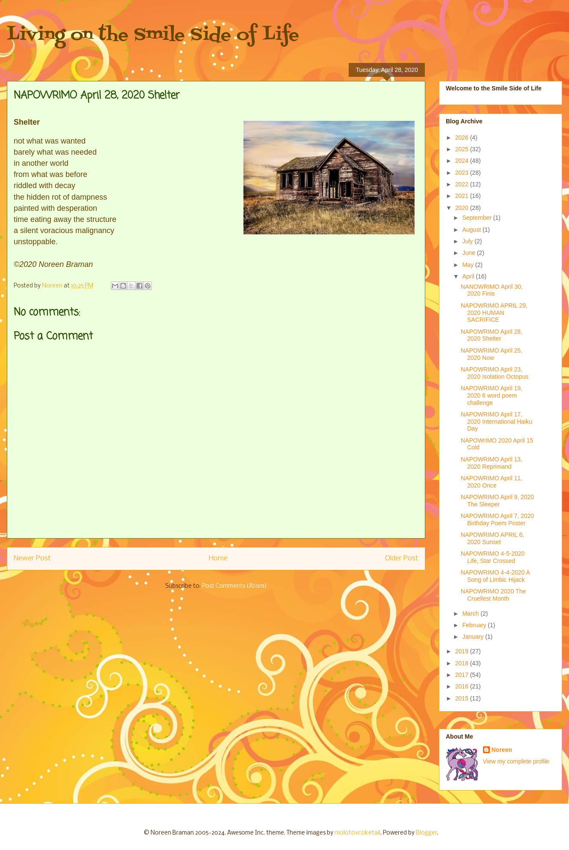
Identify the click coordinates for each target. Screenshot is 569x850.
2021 (462, 195)
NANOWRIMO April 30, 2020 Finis (492, 290)
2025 (462, 149)
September (477, 217)
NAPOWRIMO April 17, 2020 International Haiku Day (496, 421)
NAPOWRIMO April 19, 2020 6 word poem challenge (491, 395)
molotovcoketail (357, 833)
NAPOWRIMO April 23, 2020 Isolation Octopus (494, 373)
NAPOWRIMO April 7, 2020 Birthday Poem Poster (497, 519)
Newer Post (32, 558)
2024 (462, 160)
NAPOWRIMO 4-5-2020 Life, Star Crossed (493, 557)
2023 (462, 172)
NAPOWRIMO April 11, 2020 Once (491, 482)
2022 (462, 184)
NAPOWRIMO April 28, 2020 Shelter (491, 335)
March (471, 613)
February (475, 625)
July (468, 241)
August (472, 229)
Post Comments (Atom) (234, 586)
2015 (462, 698)
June (469, 252)
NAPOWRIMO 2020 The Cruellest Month (493, 595)
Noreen (502, 749)
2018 (462, 663)
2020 (462, 207)
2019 (462, 651)
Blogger (426, 833)
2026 (462, 137)
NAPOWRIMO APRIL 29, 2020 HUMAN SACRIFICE (494, 312)
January (473, 636)
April (469, 276)
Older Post (401, 558)
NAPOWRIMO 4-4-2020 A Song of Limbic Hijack (495, 576)
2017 (462, 674)
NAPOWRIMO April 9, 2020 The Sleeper (497, 501)
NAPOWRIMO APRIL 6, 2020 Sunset (492, 538)
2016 (462, 686)
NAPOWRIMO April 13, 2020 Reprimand (491, 463)
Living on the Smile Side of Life (153, 35)
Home (218, 558)
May (468, 264)
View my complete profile (516, 761)
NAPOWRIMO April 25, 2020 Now (491, 354)
